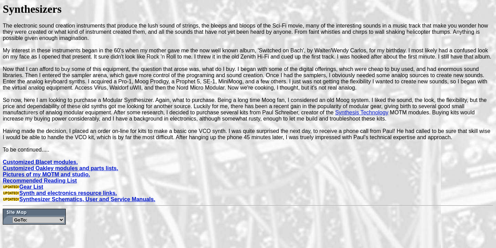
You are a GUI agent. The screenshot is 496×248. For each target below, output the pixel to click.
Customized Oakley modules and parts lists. (60, 168)
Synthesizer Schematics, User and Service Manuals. (87, 199)
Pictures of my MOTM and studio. (46, 174)
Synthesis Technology (361, 112)
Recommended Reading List (40, 181)
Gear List (23, 187)
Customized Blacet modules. (40, 162)
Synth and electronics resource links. (60, 193)
